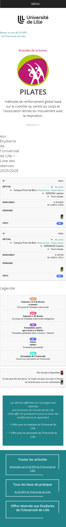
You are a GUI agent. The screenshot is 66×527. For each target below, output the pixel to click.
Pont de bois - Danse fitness (51, 190)
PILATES (59, 187)
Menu (33, 4)
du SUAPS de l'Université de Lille (32, 492)
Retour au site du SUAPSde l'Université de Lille (13, 34)
